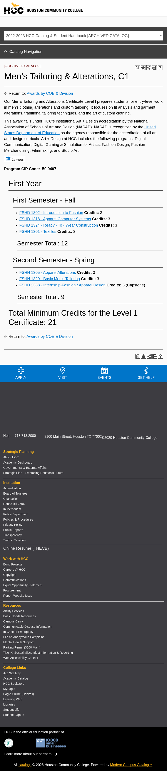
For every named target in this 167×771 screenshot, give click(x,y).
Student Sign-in (13, 715)
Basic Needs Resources (19, 616)
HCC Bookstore (13, 683)
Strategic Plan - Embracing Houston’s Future (33, 473)
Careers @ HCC (14, 569)
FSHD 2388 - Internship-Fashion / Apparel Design (62, 285)
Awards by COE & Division (50, 93)
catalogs (25, 765)
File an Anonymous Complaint (23, 637)
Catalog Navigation (25, 51)
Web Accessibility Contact (20, 658)
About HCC (11, 457)
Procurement (12, 590)
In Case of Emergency (18, 632)
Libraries (9, 704)
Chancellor (10, 498)
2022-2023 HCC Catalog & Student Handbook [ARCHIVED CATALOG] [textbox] (67, 36)
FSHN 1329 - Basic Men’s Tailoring (49, 279)
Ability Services (13, 611)
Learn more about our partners (32, 754)
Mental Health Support (18, 642)
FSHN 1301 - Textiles (37, 231)
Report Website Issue (17, 595)
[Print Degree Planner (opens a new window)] (137, 67)
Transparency (12, 535)
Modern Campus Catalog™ (131, 765)
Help (6, 436)
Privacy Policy (12, 524)
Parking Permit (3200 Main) (21, 647)
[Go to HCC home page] (41, 13)
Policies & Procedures (18, 519)
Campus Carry (13, 621)
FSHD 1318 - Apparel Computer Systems (55, 219)
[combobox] (83, 36)
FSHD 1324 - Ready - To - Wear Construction (58, 225)
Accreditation (12, 488)
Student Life (11, 709)
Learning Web (12, 699)
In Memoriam (12, 509)
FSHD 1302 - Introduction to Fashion (51, 213)
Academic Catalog (15, 678)
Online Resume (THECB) (26, 548)
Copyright (9, 575)
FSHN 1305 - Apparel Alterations (47, 272)
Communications (14, 580)
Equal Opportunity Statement (22, 585)
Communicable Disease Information (27, 626)
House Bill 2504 (14, 504)
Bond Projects (12, 564)
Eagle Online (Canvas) (18, 694)
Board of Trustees (15, 493)
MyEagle (9, 689)
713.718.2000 (25, 436)
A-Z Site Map (12, 673)
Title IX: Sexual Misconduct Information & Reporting (38, 652)
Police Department (15, 514)
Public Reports (13, 530)
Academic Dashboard (17, 462)
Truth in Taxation (14, 540)
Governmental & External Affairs (25, 467)
